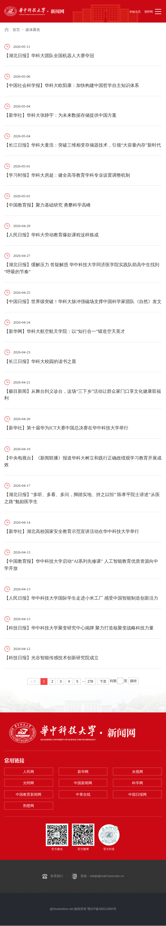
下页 (103, 681)
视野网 (148, 11)
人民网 (28, 772)
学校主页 (135, 11)
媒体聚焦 (33, 30)
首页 (16, 30)
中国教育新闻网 (28, 794)
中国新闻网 (83, 783)
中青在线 (83, 794)
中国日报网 (137, 794)
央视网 (137, 772)
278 (90, 681)
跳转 (133, 681)
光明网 (28, 783)
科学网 (137, 783)
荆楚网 (28, 806)
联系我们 (57, 876)
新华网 (83, 772)
